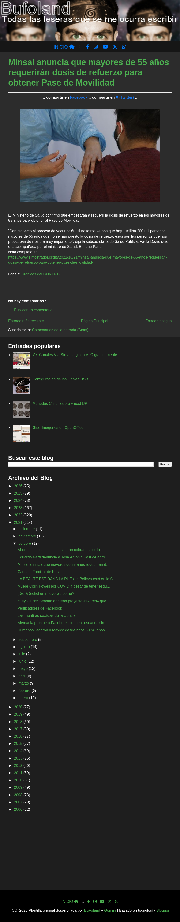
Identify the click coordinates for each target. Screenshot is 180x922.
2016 (18, 736)
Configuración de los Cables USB (60, 379)
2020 (18, 707)
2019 (18, 714)
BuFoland (92, 910)
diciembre (27, 529)
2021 (18, 523)
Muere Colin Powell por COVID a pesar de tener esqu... (64, 586)
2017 (18, 729)
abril (23, 676)
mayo (24, 669)
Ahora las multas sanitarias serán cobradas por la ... (61, 550)
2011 (18, 773)
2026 (18, 486)
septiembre (28, 639)
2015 (18, 744)
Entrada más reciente (26, 321)
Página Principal (94, 321)
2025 (18, 493)
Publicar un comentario (33, 310)
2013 (18, 758)
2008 (18, 795)
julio (22, 654)
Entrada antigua (158, 321)
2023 (18, 508)
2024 (18, 500)
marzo (24, 683)
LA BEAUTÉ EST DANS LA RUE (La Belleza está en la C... (67, 579)
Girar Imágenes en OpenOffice (57, 428)
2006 (18, 809)
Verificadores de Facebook (40, 608)
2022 (18, 515)
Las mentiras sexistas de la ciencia (46, 616)
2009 (18, 787)
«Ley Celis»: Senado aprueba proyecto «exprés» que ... (64, 601)
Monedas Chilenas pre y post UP (59, 403)
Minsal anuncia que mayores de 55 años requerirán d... (63, 564)
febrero (25, 691)
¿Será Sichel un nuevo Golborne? (46, 594)
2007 (18, 802)
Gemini (110, 910)
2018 (18, 722)
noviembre (28, 536)
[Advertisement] (90, 852)
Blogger (162, 910)
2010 (18, 780)
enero (24, 698)
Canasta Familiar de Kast (39, 572)
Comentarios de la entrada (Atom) (60, 330)
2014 (18, 751)
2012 (18, 766)
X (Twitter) (125, 97)
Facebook (78, 97)
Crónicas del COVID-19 (40, 274)
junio (23, 661)
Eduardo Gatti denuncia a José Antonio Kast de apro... (63, 557)
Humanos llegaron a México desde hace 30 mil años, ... (64, 630)
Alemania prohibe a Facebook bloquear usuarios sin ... (63, 623)
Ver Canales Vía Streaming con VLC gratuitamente (74, 355)
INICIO (64, 46)
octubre (25, 543)
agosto (25, 647)
